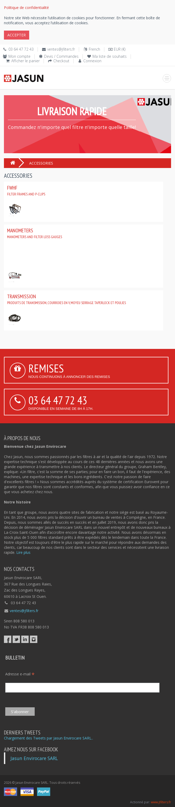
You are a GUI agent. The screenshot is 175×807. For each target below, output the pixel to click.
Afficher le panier (25, 60)
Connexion (92, 60)
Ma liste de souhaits (109, 56)
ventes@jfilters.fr (61, 49)
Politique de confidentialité (26, 7)
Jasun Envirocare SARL (34, 758)
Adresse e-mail (20, 674)
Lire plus (23, 552)
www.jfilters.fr (161, 802)
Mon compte (19, 56)
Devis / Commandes (61, 56)
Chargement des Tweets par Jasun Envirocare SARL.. (48, 738)
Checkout (61, 60)
